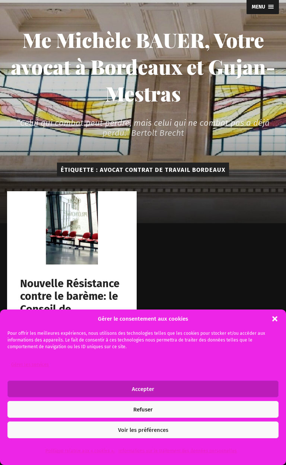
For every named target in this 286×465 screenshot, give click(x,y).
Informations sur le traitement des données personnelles (177, 450)
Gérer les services (30, 364)
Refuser (143, 409)
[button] (275, 319)
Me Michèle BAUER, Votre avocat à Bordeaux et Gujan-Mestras (143, 66)
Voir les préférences (143, 430)
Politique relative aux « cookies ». (80, 450)
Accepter (143, 389)
